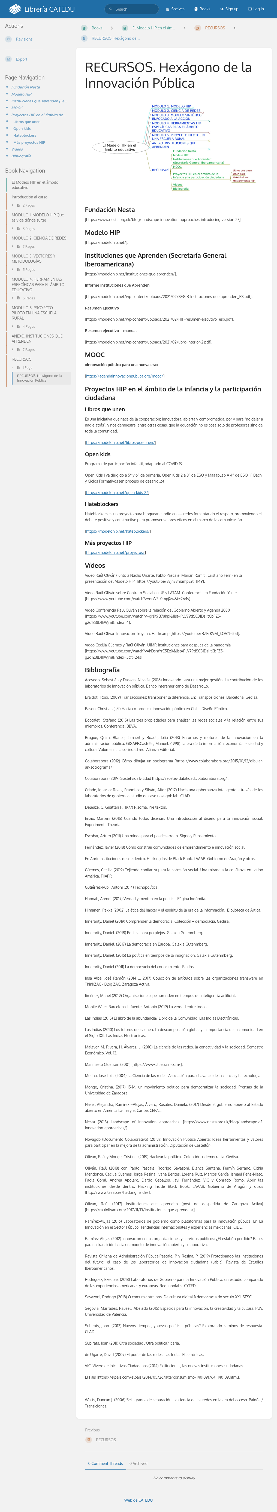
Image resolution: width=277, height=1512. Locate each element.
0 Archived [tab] (138, 1463)
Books (202, 9)
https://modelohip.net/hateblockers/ (118, 531)
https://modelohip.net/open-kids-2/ (117, 492)
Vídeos (17, 149)
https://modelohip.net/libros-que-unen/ (120, 442)
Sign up (229, 9)
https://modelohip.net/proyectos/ (115, 552)
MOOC (17, 107)
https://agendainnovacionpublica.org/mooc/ (124, 376)
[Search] (111, 9)
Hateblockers (24, 135)
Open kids (22, 128)
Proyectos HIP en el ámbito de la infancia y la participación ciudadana (39, 114)
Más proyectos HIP (29, 142)
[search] (131, 9)
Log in (256, 9)
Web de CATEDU (138, 1500)
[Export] (36, 59)
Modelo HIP (21, 94)
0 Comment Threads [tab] (105, 1463)
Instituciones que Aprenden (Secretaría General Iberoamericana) (39, 101)
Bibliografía (21, 156)
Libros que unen (27, 121)
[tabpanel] (174, 1478)
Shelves (175, 9)
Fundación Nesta (25, 87)
